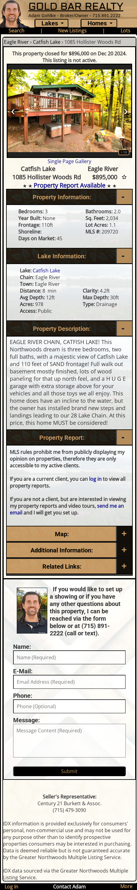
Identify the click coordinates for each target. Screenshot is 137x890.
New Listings (72, 30)
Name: (22, 646)
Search (16, 30)
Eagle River (16, 42)
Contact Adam (69, 886)
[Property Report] (69, 437)
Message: (26, 720)
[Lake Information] (69, 256)
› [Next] (126, 111)
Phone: (22, 695)
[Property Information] (69, 197)
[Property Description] (69, 328)
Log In (11, 886)
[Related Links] (69, 566)
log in (95, 479)
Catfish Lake (46, 42)
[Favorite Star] (124, 177)
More (126, 886)
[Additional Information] (69, 550)
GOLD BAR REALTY (75, 6)
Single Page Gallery (69, 161)
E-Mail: (23, 671)
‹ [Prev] (13, 111)
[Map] (69, 534)
